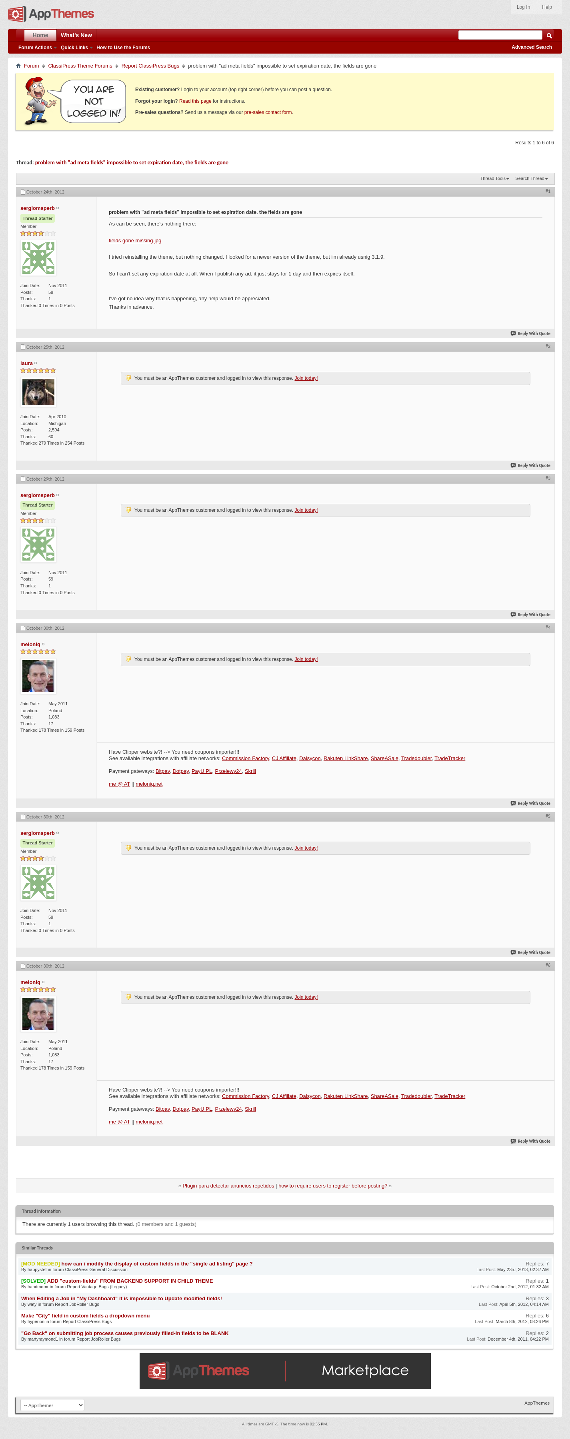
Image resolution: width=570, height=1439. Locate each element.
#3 (548, 478)
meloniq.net (149, 784)
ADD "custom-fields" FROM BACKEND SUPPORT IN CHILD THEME (130, 1281)
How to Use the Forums (123, 47)
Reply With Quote (530, 333)
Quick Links (74, 47)
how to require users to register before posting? (332, 1186)
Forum (31, 66)
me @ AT (119, 784)
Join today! (306, 378)
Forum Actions (35, 47)
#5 (548, 816)
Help (547, 7)
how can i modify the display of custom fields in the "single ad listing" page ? (156, 1264)
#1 (548, 191)
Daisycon (309, 758)
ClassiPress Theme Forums (80, 66)
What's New (76, 35)
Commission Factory (245, 758)
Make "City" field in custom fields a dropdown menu (85, 1316)
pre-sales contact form (268, 112)
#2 (548, 346)
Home (40, 35)
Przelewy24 (228, 771)
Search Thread (529, 178)
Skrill (250, 771)
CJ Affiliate (284, 758)
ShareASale (384, 758)
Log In (523, 7)
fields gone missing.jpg (135, 240)
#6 (548, 965)
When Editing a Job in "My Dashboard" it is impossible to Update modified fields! (121, 1298)
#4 (548, 627)
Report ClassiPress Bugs (151, 66)
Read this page (195, 101)
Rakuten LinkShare (346, 758)
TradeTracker (449, 758)
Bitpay (163, 771)
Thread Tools (493, 178)
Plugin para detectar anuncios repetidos (228, 1186)
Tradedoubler (416, 758)
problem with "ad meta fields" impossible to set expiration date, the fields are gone (131, 162)
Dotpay (180, 771)
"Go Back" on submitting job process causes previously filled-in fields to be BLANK (125, 1333)
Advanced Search (532, 47)
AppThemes (537, 1403)
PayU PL (202, 771)
